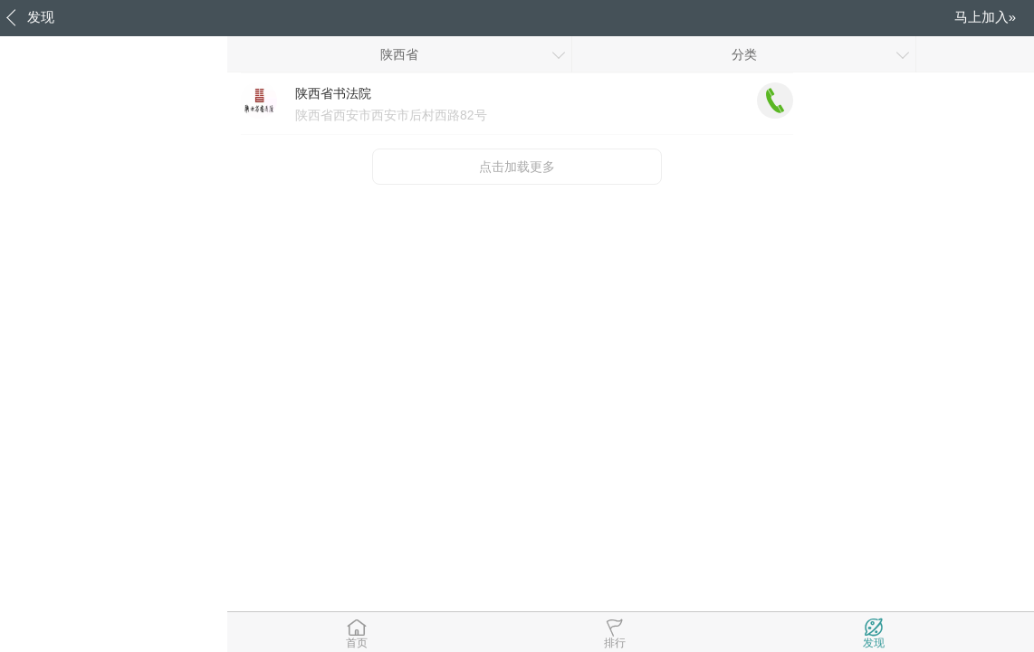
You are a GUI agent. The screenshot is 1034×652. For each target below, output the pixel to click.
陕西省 (399, 54)
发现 (40, 16)
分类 (744, 54)
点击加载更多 (517, 166)
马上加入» (985, 16)
